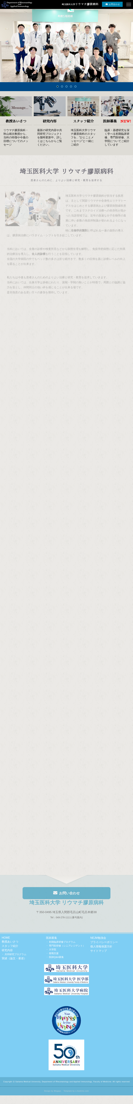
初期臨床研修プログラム (62, 942)
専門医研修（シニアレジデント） (67, 945)
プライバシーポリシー (104, 942)
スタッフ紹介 (10, 945)
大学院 (52, 949)
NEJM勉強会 (98, 937)
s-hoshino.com (82, 1091)
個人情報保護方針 (101, 946)
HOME (6, 937)
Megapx (57, 1091)
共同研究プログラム (15, 954)
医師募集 (51, 937)
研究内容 (7, 950)
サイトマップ (98, 950)
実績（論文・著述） (14, 958)
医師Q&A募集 (56, 957)
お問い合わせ (66, 894)
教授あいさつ (10, 941)
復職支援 (54, 953)
